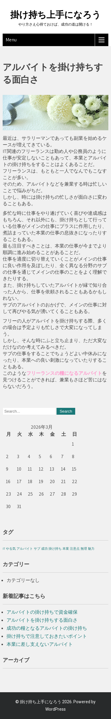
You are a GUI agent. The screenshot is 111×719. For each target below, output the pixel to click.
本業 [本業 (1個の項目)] (65, 548)
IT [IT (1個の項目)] (4, 548)
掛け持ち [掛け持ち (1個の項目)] (55, 548)
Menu (11, 40)
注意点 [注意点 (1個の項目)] (75, 548)
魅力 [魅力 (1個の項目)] (91, 548)
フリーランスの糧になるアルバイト (64, 373)
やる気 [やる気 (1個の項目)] (11, 548)
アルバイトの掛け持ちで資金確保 (42, 612)
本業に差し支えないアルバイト (40, 644)
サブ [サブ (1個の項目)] (37, 548)
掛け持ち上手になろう (55, 15)
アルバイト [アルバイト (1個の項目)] (25, 548)
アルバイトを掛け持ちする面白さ (42, 620)
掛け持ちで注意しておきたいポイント (47, 636)
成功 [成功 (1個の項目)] (44, 548)
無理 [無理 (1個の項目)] (84, 548)
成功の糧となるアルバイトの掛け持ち (47, 628)
